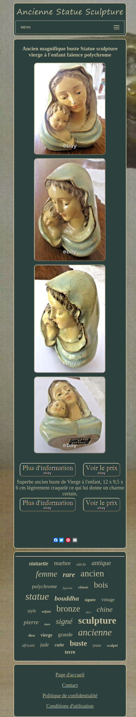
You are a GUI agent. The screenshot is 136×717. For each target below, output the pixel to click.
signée (90, 599)
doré (47, 624)
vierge (46, 635)
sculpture (97, 620)
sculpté (112, 645)
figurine (68, 588)
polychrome (44, 586)
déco (88, 612)
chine (105, 609)
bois (101, 584)
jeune (97, 645)
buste (78, 643)
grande (65, 634)
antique (101, 563)
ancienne (95, 632)
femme (46, 573)
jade (44, 645)
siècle (81, 564)
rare (69, 574)
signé (64, 621)
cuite (59, 645)
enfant (46, 611)
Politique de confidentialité (70, 695)
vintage (108, 599)
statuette (38, 563)
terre (70, 652)
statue (37, 596)
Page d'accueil (69, 675)
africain (28, 645)
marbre (62, 563)
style (31, 610)
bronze (68, 608)
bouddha (67, 598)
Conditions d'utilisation (70, 706)
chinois (83, 587)
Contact (70, 685)
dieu (31, 635)
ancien (92, 573)
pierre (31, 622)
